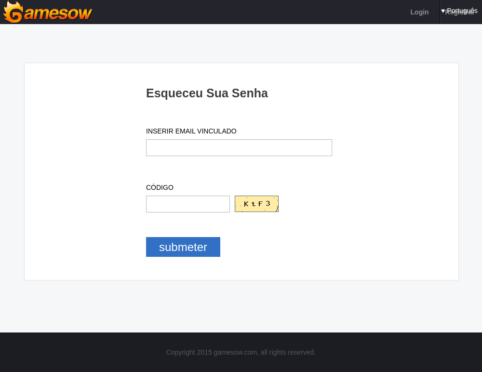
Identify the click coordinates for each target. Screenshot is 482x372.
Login (420, 12)
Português (462, 10)
